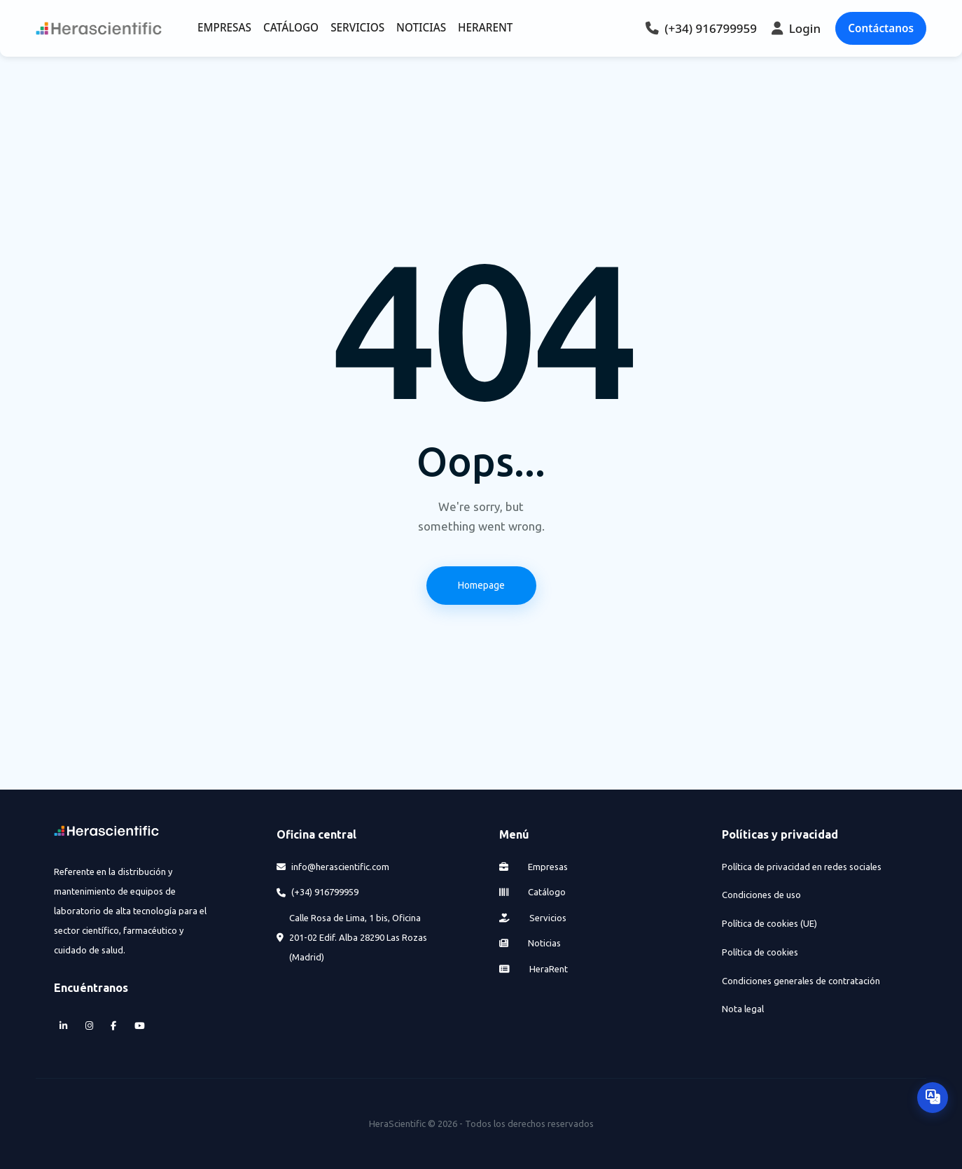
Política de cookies (760, 952)
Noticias (530, 943)
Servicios (533, 918)
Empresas (534, 867)
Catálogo (532, 892)
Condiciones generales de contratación (801, 981)
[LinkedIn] (64, 1026)
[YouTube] (139, 1026)
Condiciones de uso (761, 894)
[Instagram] (89, 1026)
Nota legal (743, 1009)
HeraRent (534, 969)
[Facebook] (114, 1026)
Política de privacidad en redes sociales (801, 867)
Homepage (481, 585)
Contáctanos (881, 28)
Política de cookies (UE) (769, 923)
